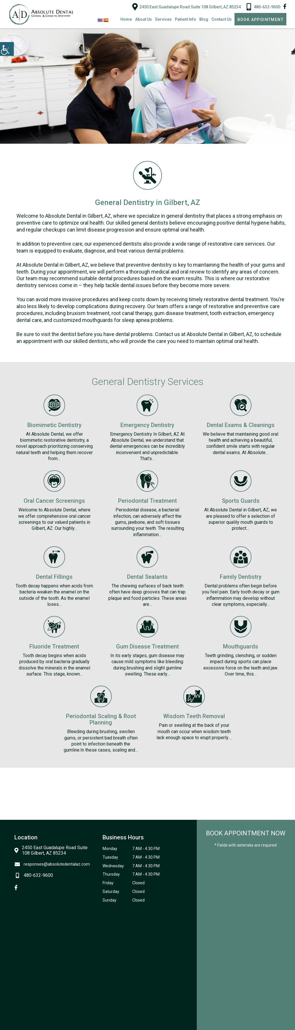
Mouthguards (240, 646)
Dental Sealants (147, 576)
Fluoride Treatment (54, 646)
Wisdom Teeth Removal (194, 716)
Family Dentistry (241, 576)
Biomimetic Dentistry (54, 425)
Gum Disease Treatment (147, 646)
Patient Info (185, 19)
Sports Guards (241, 500)
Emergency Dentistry (147, 425)
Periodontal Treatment (147, 500)
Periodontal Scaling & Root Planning (101, 719)
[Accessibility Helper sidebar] (7, 49)
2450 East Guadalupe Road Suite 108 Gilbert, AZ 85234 (186, 6)
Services (163, 19)
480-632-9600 (263, 6)
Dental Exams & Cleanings (241, 425)
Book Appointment (260, 19)
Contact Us (221, 19)
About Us (143, 19)
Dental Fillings (54, 576)
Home (126, 19)
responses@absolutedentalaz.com (52, 864)
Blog (203, 19)
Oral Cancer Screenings (54, 500)
